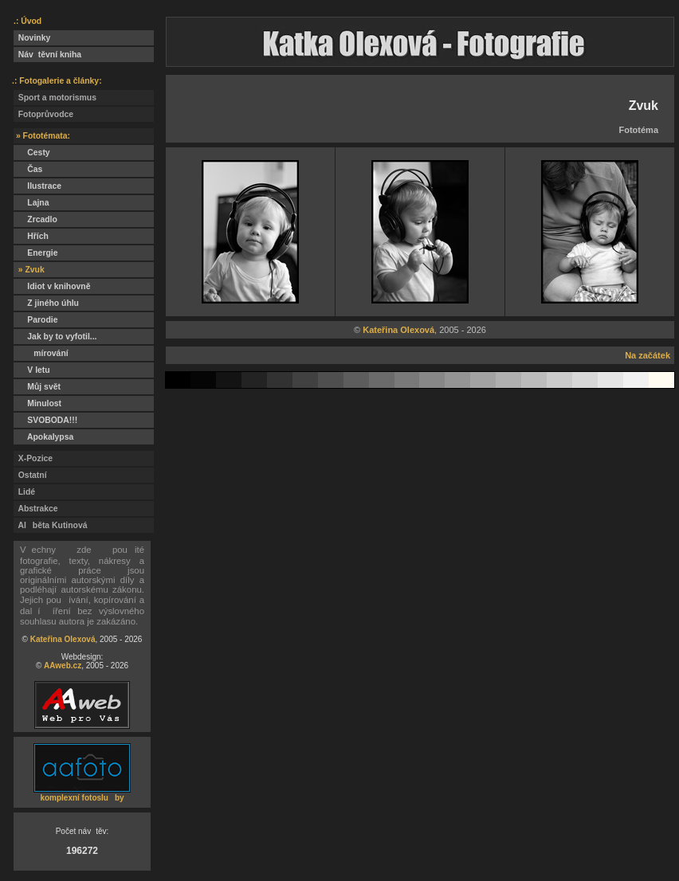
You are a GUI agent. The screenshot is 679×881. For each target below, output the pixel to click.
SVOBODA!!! (45, 420)
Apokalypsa (43, 437)
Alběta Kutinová (50, 525)
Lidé (24, 491)
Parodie (35, 319)
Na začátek (647, 355)
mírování (41, 353)
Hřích (31, 236)
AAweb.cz (62, 665)
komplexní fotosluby (82, 797)
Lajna (31, 202)
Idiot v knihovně (52, 286)
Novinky (32, 37)
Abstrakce (36, 508)
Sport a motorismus (55, 97)
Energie (35, 253)
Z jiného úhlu (46, 303)
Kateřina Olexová (63, 639)
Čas (28, 169)
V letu (32, 370)
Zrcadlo (35, 219)
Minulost (37, 403)
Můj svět (37, 386)
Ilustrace (37, 186)
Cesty (32, 152)
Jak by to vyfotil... (55, 336)
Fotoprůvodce (43, 114)
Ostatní (30, 475)
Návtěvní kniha (47, 54)
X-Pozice (33, 458)
